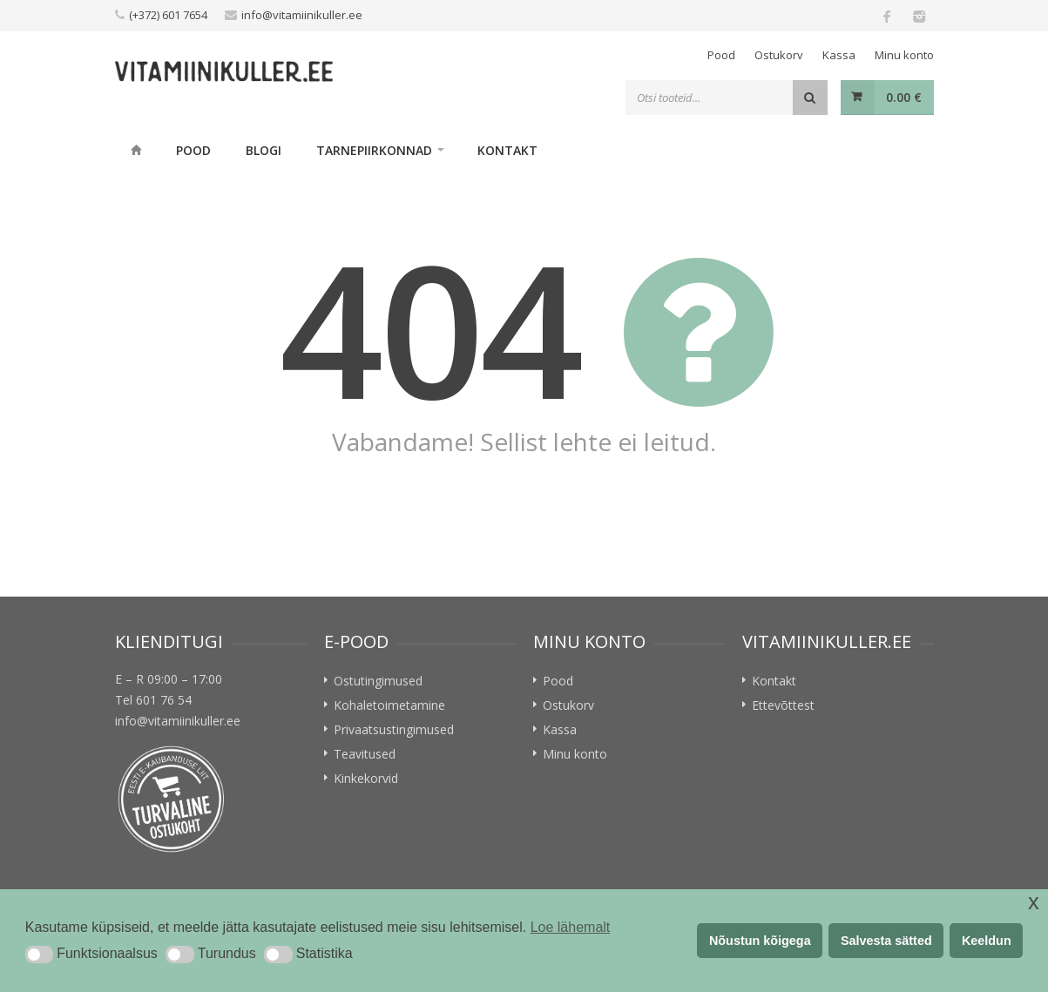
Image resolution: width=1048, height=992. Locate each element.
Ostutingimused (378, 680)
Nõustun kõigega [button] (760, 941)
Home (137, 150)
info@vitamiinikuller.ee (301, 15)
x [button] (1033, 902)
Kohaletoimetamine (389, 705)
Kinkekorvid (366, 778)
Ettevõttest (783, 705)
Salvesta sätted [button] (886, 941)
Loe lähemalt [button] (571, 927)
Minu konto (904, 55)
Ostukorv (778, 55)
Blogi (263, 150)
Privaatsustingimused (394, 729)
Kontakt (507, 150)
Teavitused (365, 754)
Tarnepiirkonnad (374, 150)
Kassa (838, 55)
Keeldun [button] (986, 941)
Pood (721, 55)
